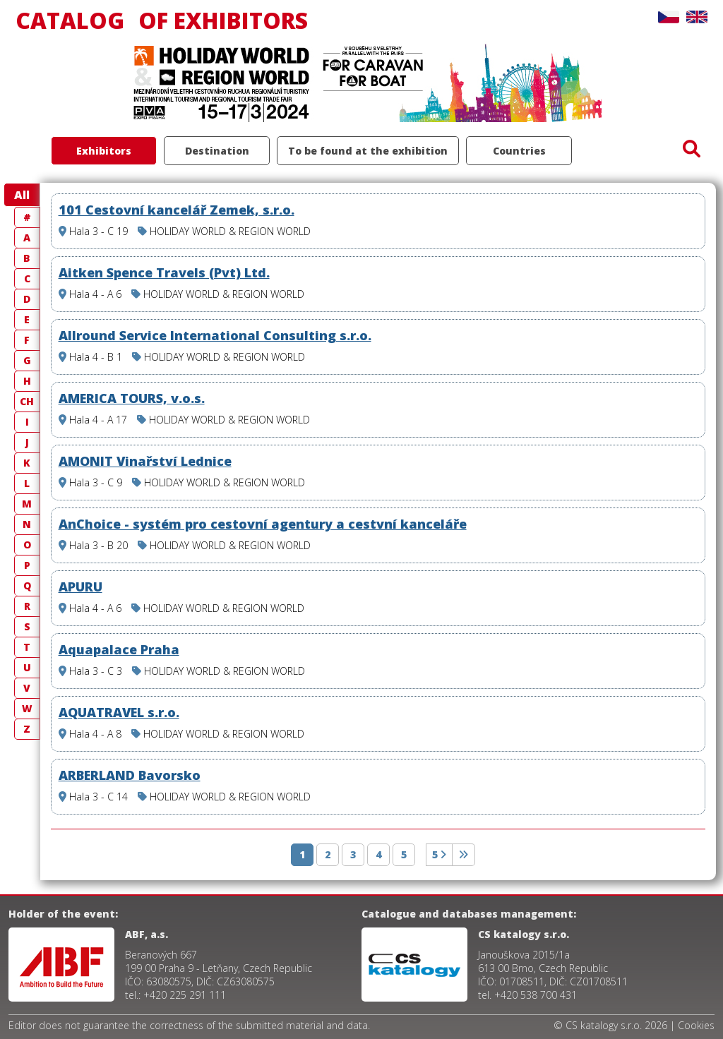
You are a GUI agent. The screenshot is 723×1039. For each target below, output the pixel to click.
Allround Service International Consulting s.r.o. (215, 335)
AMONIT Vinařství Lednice (145, 460)
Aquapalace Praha (119, 649)
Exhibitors (103, 150)
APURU (80, 586)
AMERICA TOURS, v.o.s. (132, 398)
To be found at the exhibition (368, 150)
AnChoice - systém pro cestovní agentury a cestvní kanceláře (263, 523)
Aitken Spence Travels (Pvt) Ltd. (164, 272)
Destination (217, 150)
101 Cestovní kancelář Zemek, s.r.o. (176, 209)
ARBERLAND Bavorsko (130, 775)
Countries (519, 150)
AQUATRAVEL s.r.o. (119, 712)
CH (27, 401)
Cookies (696, 1025)
